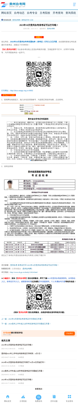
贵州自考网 (16, 20)
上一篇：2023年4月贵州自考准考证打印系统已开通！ (22, 319)
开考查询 (58, 12)
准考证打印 (25, 20)
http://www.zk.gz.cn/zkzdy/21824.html (24, 272)
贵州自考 (13, 265)
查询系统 (71, 12)
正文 (31, 20)
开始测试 (69, 333)
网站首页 (6, 12)
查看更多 (39, 389)
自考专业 (32, 12)
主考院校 (45, 12)
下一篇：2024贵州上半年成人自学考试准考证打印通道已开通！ (26, 324)
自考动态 (19, 12)
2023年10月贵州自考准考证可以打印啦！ (43, 265)
